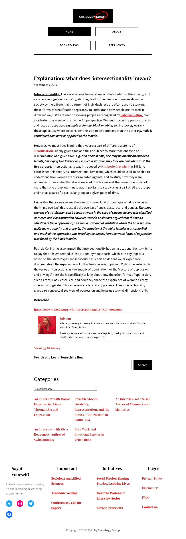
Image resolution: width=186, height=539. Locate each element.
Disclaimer (150, 488)
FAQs (145, 497)
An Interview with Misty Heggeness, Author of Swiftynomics (51, 434)
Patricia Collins (131, 115)
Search (142, 365)
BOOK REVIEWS (69, 45)
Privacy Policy (152, 478)
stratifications (44, 151)
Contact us (149, 507)
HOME (69, 31)
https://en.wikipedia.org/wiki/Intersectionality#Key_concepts (78, 309)
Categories (46, 379)
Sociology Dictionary (47, 348)
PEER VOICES (117, 45)
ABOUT (116, 31)
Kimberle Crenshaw (115, 166)
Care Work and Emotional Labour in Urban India (89, 434)
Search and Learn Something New (58, 357)
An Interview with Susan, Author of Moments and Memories (133, 404)
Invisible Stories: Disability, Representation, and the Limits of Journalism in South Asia (92, 409)
